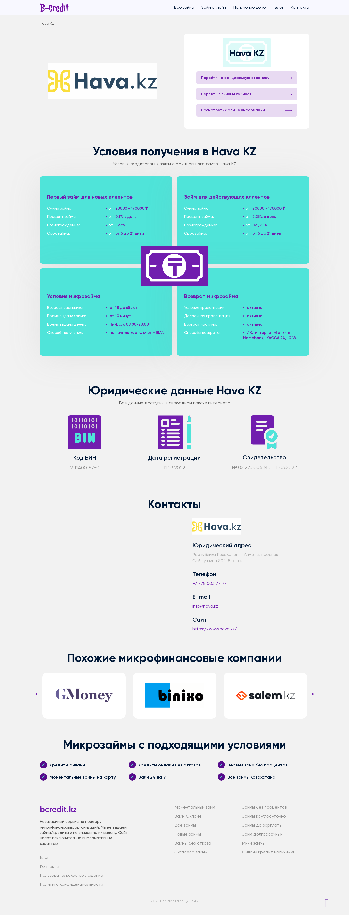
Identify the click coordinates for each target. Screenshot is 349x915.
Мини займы (253, 842)
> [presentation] (313, 693)
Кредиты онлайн (67, 765)
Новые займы (187, 834)
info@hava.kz (205, 606)
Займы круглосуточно (264, 816)
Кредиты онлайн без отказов (169, 765)
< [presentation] (36, 693)
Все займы (184, 7)
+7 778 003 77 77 (209, 583)
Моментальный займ (194, 807)
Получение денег (250, 7)
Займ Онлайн (187, 816)
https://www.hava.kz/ (214, 628)
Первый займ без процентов (257, 765)
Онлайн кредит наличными (268, 851)
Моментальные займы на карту (83, 777)
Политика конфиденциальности (71, 884)
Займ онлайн (213, 7)
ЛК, (250, 332)
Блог (278, 7)
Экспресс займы (191, 851)
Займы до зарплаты (262, 825)
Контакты (300, 7)
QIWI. (293, 338)
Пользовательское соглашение (71, 875)
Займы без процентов (264, 807)
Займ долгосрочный (262, 834)
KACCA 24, (276, 338)
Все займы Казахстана (251, 777)
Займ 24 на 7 (152, 777)
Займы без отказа (192, 842)
